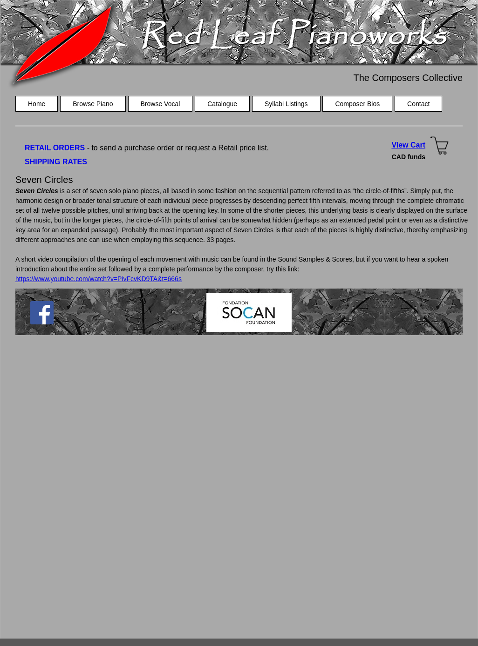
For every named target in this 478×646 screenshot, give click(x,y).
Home (36, 104)
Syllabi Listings (286, 104)
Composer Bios (357, 104)
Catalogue (222, 104)
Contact (418, 104)
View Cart (408, 145)
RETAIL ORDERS (55, 148)
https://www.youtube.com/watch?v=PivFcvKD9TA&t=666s (98, 279)
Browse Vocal (160, 104)
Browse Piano (93, 104)
